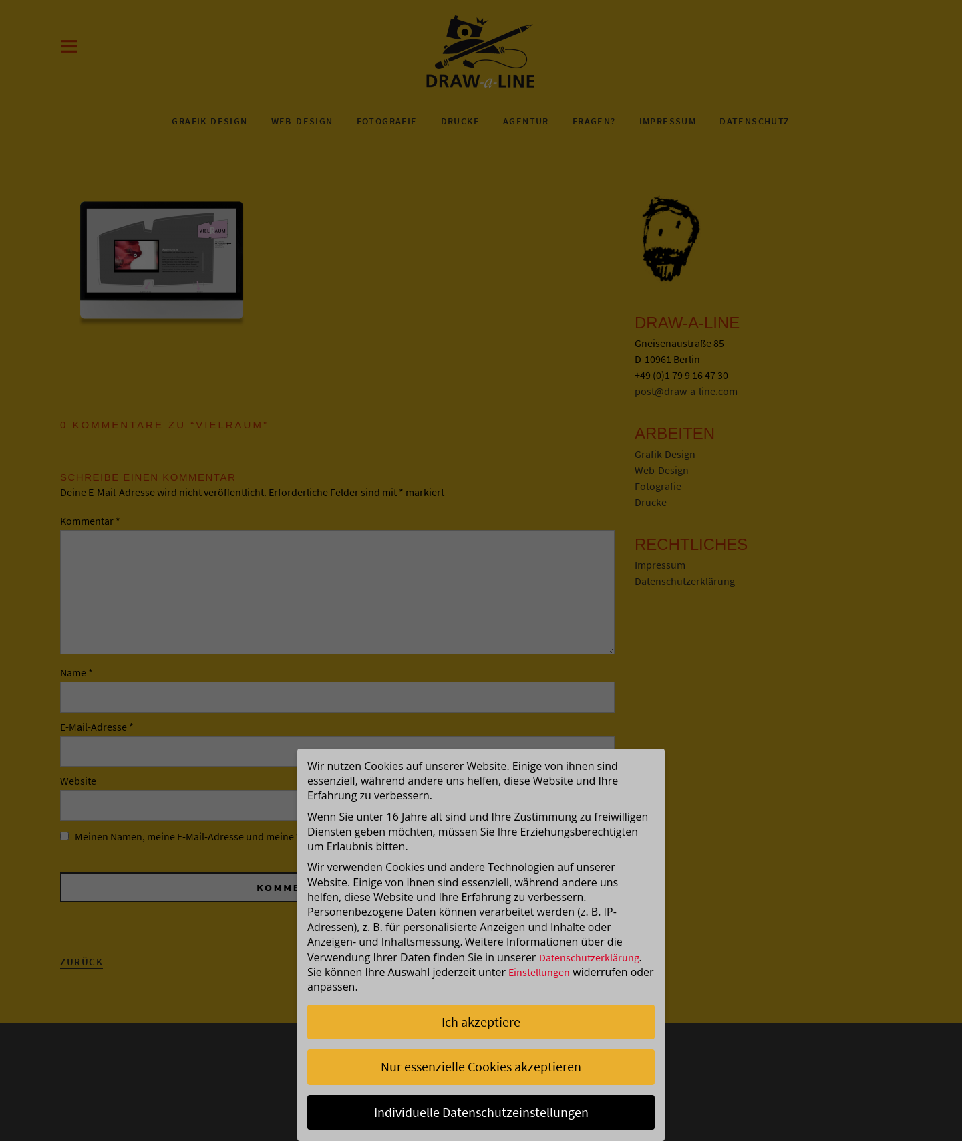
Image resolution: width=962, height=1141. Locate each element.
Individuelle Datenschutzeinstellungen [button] (481, 1112)
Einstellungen (539, 972)
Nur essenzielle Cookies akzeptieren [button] (481, 1066)
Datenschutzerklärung (589, 957)
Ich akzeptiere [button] (481, 1021)
